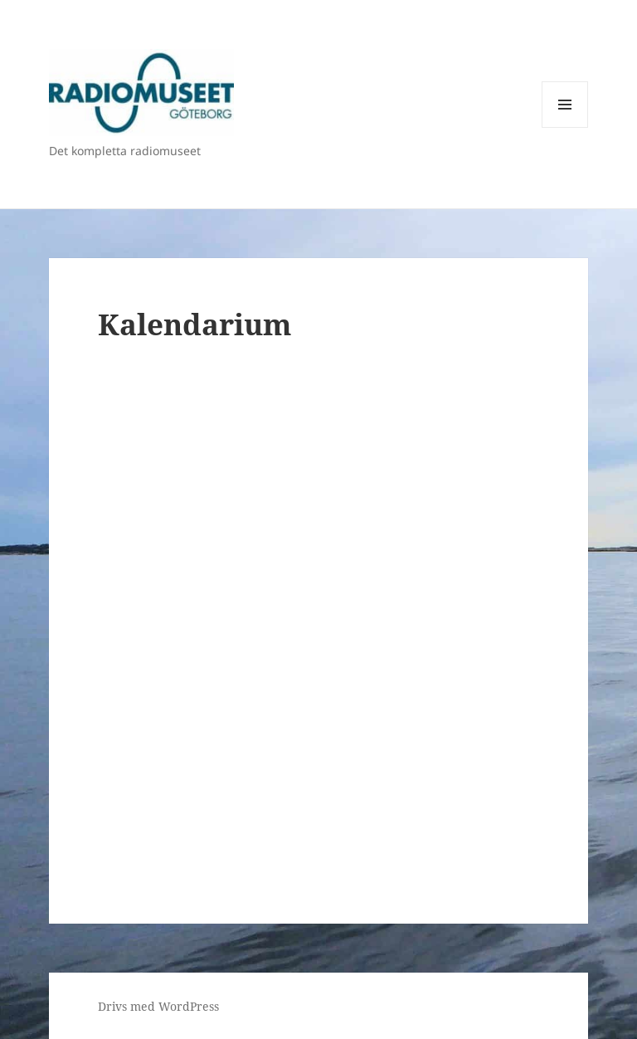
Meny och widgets (565, 127)
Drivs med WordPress (158, 1006)
